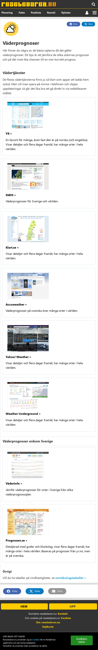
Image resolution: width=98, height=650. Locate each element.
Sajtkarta (48, 626)
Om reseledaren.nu (48, 622)
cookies (36, 639)
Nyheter (66, 12)
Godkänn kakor (81, 640)
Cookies (66, 618)
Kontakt (63, 613)
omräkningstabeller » (70, 578)
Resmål (51, 12)
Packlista (36, 12)
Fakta (22, 12)
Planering (7, 12)
